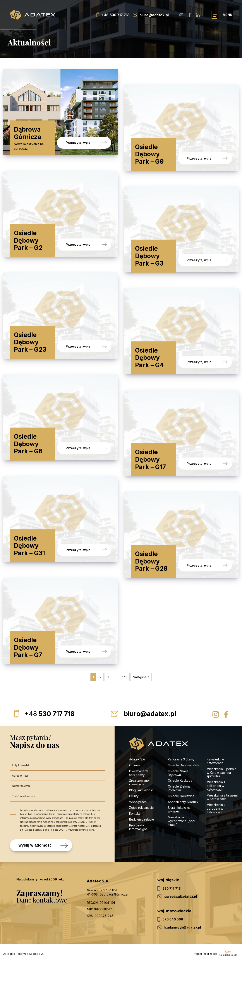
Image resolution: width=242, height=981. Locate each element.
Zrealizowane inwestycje (139, 799)
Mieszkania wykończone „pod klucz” (181, 838)
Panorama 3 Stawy (181, 776)
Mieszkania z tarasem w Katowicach (222, 814)
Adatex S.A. (137, 776)
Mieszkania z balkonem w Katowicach (216, 802)
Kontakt (134, 830)
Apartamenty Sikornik (183, 819)
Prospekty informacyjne (138, 844)
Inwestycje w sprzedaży (138, 790)
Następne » (141, 694)
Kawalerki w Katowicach (215, 778)
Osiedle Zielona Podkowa (179, 805)
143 (124, 694)
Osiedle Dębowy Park (183, 782)
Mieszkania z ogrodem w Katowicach (216, 825)
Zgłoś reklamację (141, 824)
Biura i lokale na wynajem (179, 826)
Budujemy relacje (142, 836)
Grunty (134, 813)
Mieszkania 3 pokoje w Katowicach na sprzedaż (222, 789)
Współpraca (138, 819)
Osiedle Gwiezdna (181, 813)
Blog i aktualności (141, 807)
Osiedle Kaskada (180, 797)
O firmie (134, 782)
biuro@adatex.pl (150, 731)
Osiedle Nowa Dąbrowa (178, 790)
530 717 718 (49, 731)
